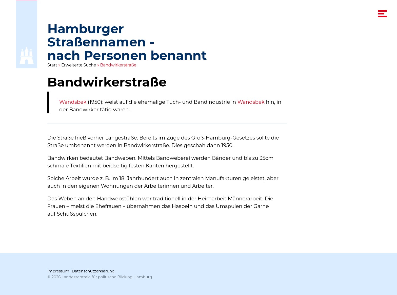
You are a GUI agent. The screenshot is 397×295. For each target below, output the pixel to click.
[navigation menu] (382, 14)
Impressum (58, 271)
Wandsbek (72, 102)
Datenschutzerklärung (93, 271)
